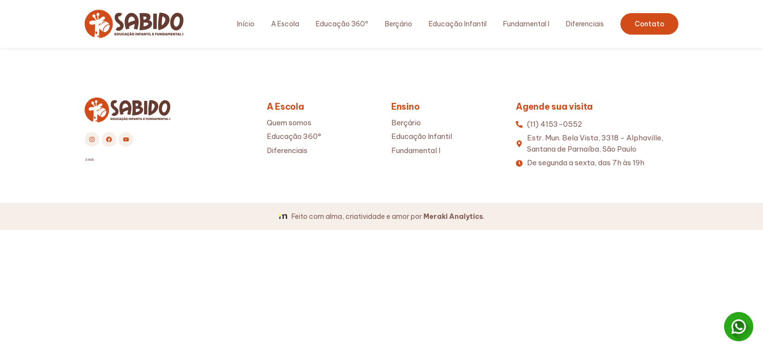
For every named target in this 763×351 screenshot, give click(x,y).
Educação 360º (342, 24)
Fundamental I (526, 24)
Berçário (398, 24)
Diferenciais (585, 24)
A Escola (285, 24)
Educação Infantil (458, 24)
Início (245, 24)
